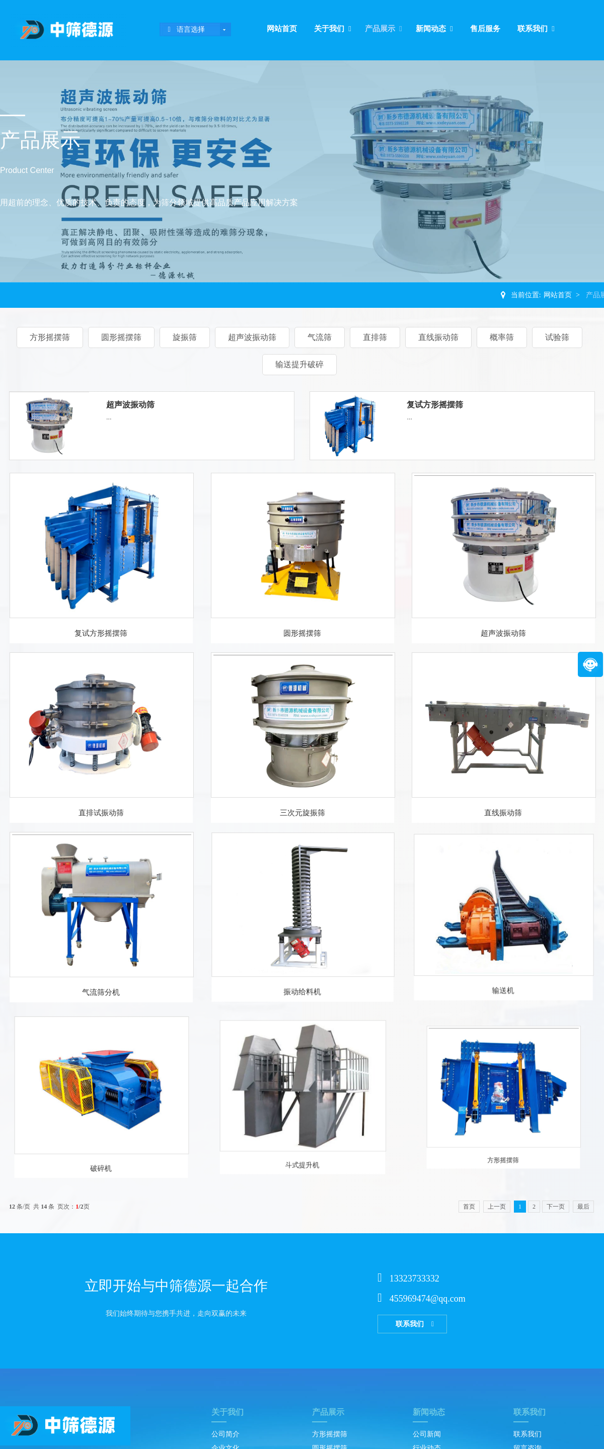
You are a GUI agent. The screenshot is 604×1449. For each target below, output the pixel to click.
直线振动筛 (438, 337)
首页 (469, 1206)
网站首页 (282, 29)
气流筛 (320, 337)
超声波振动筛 (252, 337)
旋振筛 (185, 337)
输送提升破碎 (299, 364)
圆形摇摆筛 (121, 337)
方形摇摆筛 (50, 337)
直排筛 (375, 337)
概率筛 (502, 337)
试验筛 (557, 337)
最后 (583, 1206)
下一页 (556, 1206)
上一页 (497, 1206)
